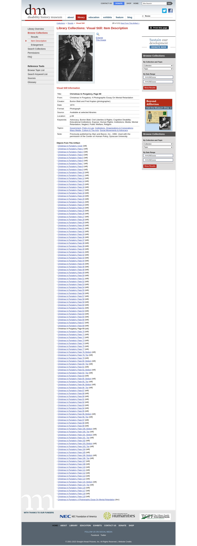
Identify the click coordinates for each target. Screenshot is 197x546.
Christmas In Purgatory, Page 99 (71, 426)
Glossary (32, 82)
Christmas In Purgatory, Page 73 (71, 340)
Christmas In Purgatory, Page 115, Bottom (75, 482)
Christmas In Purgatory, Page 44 (71, 261)
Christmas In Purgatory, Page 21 (71, 202)
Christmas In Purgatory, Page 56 (71, 293)
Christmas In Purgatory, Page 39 (71, 246)
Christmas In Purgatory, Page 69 (71, 329)
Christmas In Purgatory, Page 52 (71, 281)
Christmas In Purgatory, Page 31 (71, 228)
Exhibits (97, 525)
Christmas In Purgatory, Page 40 (71, 249)
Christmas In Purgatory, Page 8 (70, 166)
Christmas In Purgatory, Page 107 (71, 461)
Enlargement (37, 45)
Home (55, 525)
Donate (119, 3)
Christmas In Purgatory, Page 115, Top (73, 485)
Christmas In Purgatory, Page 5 (70, 158)
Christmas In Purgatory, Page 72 (71, 337)
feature (119, 17)
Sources (32, 78)
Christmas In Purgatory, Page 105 (71, 452)
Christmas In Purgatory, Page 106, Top (73, 458)
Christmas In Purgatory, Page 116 (71, 488)
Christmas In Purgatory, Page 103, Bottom (75, 443)
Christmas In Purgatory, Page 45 (71, 264)
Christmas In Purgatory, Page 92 (71, 402)
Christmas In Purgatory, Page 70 (71, 332)
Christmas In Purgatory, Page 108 (71, 464)
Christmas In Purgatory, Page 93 (71, 405)
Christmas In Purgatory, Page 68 (71, 326)
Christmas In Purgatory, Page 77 (71, 349)
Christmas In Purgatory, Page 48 (71, 270)
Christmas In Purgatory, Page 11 (71, 175)
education (93, 17)
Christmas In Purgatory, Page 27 (71, 217)
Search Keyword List (37, 74)
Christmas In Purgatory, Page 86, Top (73, 388)
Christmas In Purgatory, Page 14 (71, 181)
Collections (61, 23)
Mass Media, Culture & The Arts (84, 130)
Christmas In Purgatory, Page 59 (71, 302)
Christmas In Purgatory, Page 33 (71, 234)
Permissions (33, 53)
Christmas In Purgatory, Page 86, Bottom (74, 385)
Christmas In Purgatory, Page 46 (71, 267)
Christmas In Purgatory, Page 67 (71, 323)
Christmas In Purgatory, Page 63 (71, 311)
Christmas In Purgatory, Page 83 (71, 376)
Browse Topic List (36, 70)
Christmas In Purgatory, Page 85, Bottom (74, 379)
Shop (129, 3)
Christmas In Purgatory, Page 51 (71, 279)
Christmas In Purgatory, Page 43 (71, 258)
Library (73, 525)
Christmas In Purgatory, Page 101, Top (73, 438)
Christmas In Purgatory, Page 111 (71, 470)
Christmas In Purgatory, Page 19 (71, 196)
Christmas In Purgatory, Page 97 (71, 420)
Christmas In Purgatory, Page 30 (71, 225)
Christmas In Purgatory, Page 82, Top (73, 373)
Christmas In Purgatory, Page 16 (71, 187)
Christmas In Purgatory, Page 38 (71, 243)
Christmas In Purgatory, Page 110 (71, 467)
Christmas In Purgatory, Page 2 (70, 149)
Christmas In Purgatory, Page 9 (70, 169)
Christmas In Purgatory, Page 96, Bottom (74, 414)
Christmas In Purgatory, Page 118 (71, 494)
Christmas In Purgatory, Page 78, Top (73, 355)
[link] (158, 43)
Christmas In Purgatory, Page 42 (71, 255)
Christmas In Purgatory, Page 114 (71, 479)
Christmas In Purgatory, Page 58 (71, 299)
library (81, 17)
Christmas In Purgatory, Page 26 (71, 214)
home (136, 3)
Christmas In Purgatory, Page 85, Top (73, 382)
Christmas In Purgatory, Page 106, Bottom (75, 455)
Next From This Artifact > (130, 23)
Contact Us (106, 3)
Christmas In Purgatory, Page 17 (71, 190)
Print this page (159, 27)
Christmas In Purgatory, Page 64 (71, 314)
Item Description (38, 41)
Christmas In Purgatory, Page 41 (71, 252)
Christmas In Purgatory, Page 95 (71, 411)
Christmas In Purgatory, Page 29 (71, 222)
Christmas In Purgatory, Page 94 (71, 408)
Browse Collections (38, 33)
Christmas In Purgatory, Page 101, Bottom (75, 435)
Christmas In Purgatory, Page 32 (71, 231)
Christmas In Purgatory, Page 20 (71, 199)
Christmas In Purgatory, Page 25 (71, 211)
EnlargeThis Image (101, 39)
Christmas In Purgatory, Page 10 (71, 172)
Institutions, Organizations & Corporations (114, 128)
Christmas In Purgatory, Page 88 (71, 393)
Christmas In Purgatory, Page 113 (71, 476)
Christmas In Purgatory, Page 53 (71, 284)
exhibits (107, 17)
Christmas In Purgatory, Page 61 (71, 308)
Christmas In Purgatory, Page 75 (71, 346)
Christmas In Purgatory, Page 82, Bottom (74, 370)
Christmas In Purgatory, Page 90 (71, 396)
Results (70, 23)
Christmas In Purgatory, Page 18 (71, 193)
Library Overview (36, 29)
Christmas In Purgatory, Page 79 (71, 358)
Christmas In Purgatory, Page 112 (71, 473)
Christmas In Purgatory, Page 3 (70, 152)
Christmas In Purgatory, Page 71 (71, 334)
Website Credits (125, 542)
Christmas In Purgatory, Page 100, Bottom (75, 429)
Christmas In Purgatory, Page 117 (71, 491)
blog (129, 17)
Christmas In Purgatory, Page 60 (71, 305)
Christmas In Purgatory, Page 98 (71, 423)
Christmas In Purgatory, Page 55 (71, 290)
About (63, 525)
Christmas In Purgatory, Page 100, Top (73, 432)
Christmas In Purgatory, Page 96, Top (73, 417)
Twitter (103, 535)
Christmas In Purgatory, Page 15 (71, 184)
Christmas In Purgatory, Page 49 (71, 273)
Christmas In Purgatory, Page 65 (71, 317)
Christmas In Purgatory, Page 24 (71, 208)
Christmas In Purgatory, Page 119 (71, 496)
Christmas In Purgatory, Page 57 (71, 296)
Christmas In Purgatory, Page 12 (71, 178)
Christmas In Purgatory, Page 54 (71, 287)
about (70, 17)
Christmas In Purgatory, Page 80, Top (73, 364)
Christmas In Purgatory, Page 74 (71, 343)
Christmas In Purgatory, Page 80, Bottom (74, 361)
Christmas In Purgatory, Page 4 (70, 155)
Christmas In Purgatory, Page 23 (71, 205)
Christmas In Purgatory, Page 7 (70, 163)
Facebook (95, 535)
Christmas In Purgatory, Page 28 (71, 220)
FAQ (30, 57)
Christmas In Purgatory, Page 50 (71, 275)
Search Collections (37, 49)
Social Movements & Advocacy (114, 130)
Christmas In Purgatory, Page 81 (71, 367)
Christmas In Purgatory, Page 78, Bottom (74, 352)
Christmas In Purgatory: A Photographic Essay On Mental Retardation (86, 500)
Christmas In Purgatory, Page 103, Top (73, 446)
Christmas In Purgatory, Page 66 (71, 320)
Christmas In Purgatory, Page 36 (71, 237)
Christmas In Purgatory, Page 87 (71, 390)
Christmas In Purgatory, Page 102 (71, 441)
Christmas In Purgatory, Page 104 (71, 449)
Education (85, 525)
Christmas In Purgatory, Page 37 (71, 240)
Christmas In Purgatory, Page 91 (71, 399)
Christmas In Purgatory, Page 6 (70, 161)
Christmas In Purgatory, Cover (70, 146)
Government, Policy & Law (82, 128)
